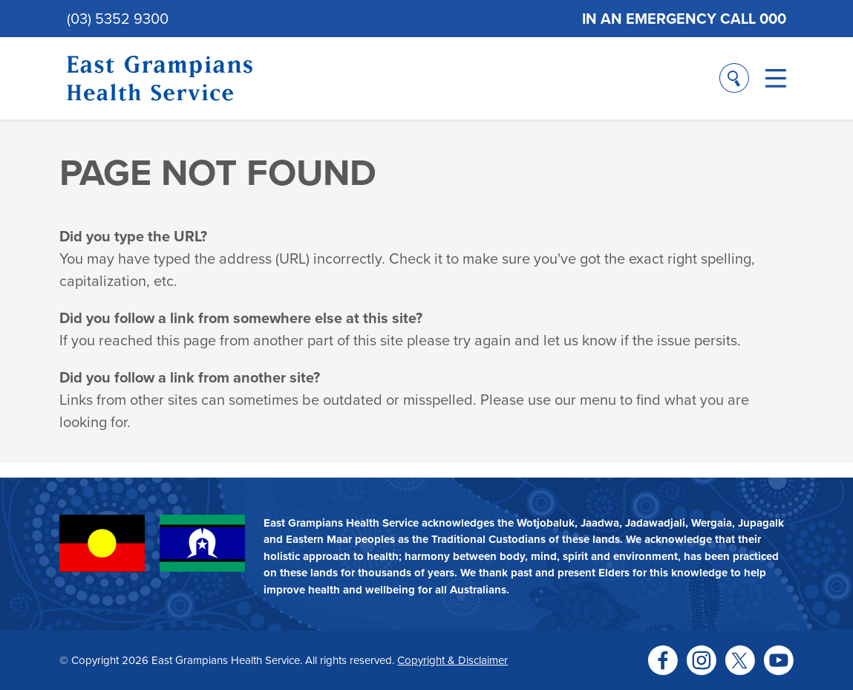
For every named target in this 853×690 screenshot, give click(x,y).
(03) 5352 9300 (118, 18)
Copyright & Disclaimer (452, 660)
